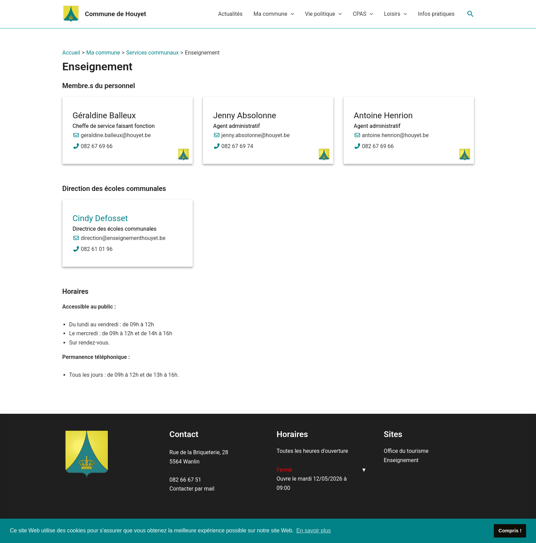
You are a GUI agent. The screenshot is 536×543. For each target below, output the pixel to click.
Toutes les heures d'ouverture (312, 451)
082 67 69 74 (237, 146)
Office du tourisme (406, 451)
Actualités (230, 14)
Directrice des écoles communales (115, 229)
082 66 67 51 (185, 479)
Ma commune (273, 14)
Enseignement (401, 460)
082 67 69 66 (97, 146)
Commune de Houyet (115, 14)
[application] (290, 14)
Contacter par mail (191, 488)
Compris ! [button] (510, 530)
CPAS (363, 14)
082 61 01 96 (97, 249)
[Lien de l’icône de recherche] (470, 14)
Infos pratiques (436, 14)
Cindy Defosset (100, 218)
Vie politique (323, 14)
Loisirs (395, 14)
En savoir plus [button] (313, 530)
